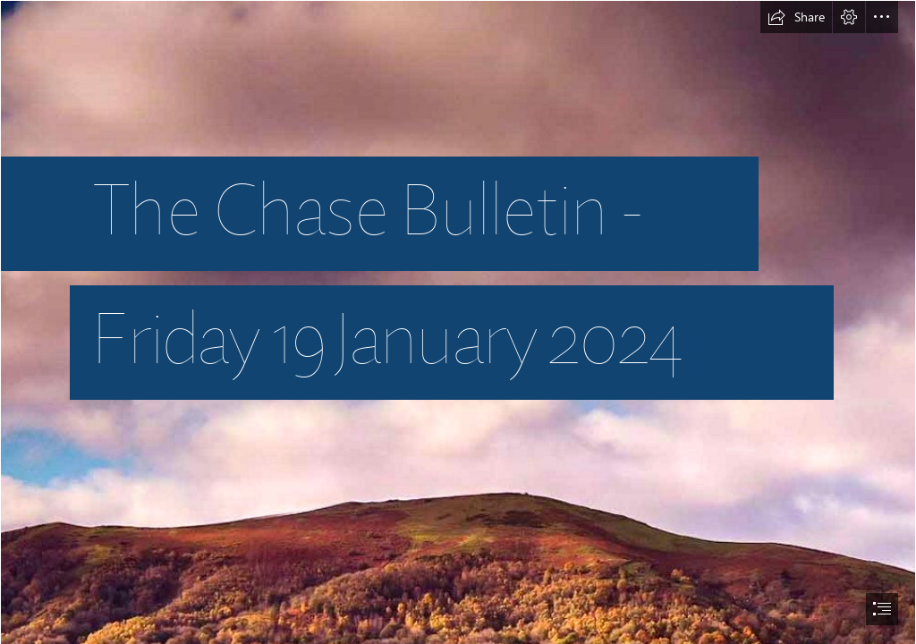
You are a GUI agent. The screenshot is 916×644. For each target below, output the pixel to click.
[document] (458, 322)
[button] (796, 17)
